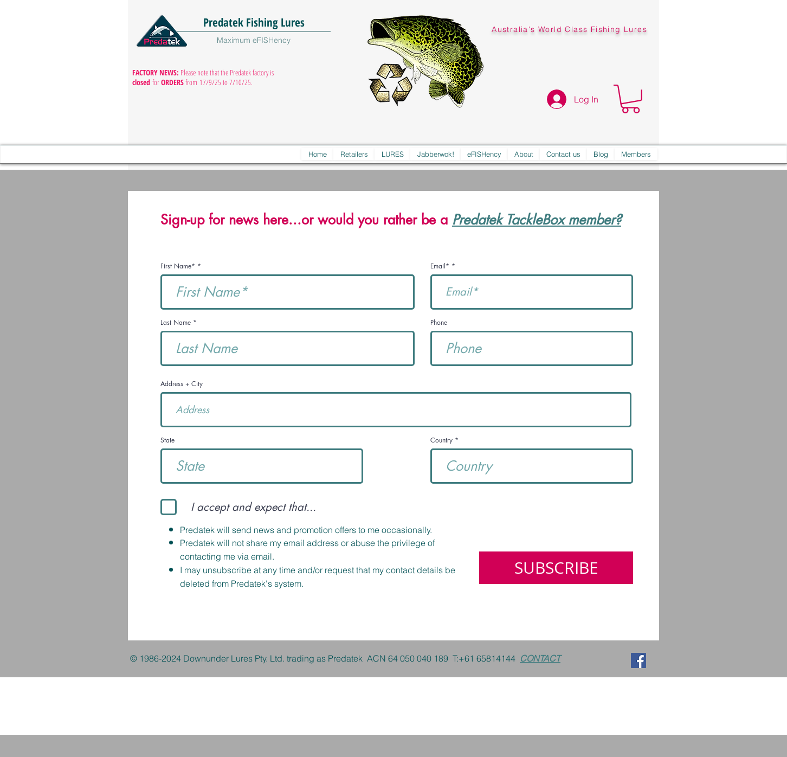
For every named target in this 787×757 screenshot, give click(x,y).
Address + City (181, 384)
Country (441, 440)
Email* (439, 266)
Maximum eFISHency (254, 40)
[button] (631, 99)
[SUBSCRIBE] (556, 567)
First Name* (177, 266)
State (167, 440)
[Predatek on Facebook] (638, 660)
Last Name (175, 322)
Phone (438, 322)
